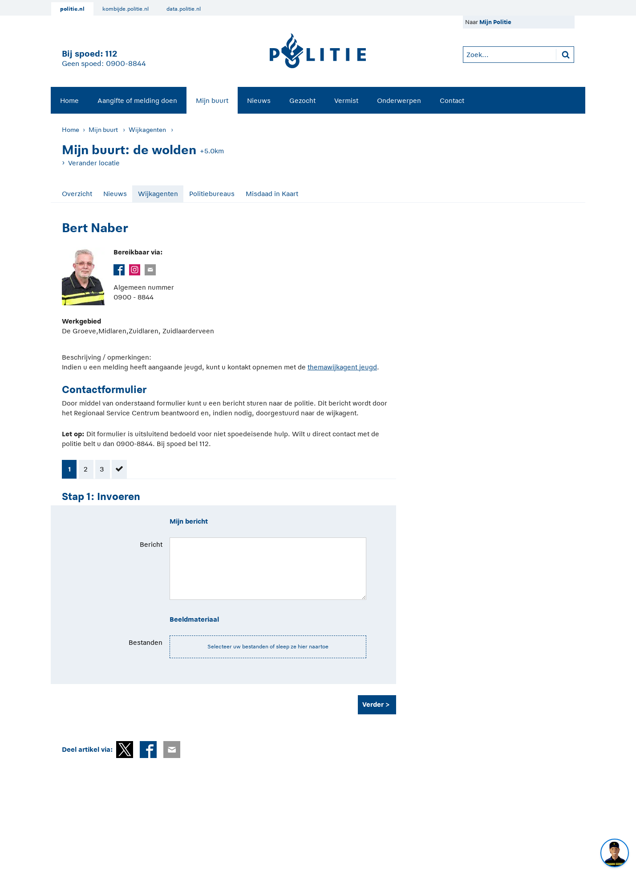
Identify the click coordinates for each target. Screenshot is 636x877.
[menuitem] (69, 100)
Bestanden (145, 642)
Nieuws (259, 100)
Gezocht (302, 100)
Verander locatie (94, 163)
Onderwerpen (399, 100)
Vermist (346, 100)
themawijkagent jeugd (342, 367)
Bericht (151, 544)
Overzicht (77, 193)
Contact (452, 100)
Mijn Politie (495, 22)
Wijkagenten (147, 130)
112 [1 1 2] (111, 53)
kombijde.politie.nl (125, 8)
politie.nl (72, 8)
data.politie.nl (183, 8)
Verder (373, 704)
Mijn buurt (212, 100)
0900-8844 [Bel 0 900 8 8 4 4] (126, 63)
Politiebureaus (212, 193)
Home (69, 100)
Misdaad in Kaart (272, 193)
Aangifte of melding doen (137, 100)
